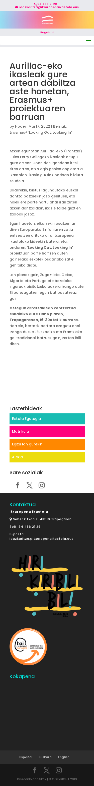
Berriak (59, 126)
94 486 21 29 (30, 527)
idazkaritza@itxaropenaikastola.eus (42, 539)
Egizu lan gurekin (27, 444)
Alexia (17, 456)
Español (25, 757)
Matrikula (20, 431)
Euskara (45, 757)
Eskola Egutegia (26, 418)
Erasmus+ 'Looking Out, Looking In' (41, 132)
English (63, 757)
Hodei (20, 126)
